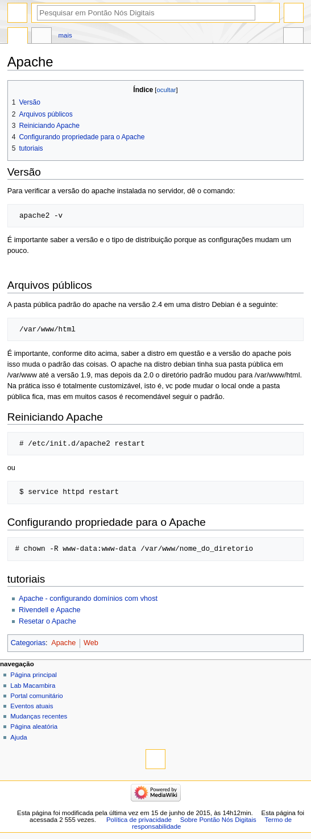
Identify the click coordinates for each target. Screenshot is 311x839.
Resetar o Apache (47, 621)
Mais (65, 35)
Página (17, 37)
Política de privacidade (139, 819)
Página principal (33, 674)
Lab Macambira (32, 685)
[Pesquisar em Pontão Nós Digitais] (146, 12)
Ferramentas (293, 37)
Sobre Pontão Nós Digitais (218, 819)
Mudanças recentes (38, 716)
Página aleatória (33, 726)
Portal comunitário (36, 695)
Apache (63, 643)
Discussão (41, 37)
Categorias (28, 643)
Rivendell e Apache (50, 610)
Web (91, 643)
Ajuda (18, 737)
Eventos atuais (31, 706)
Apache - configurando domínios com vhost (88, 599)
